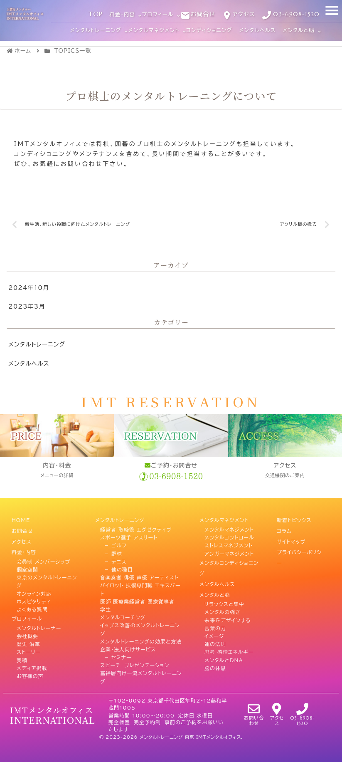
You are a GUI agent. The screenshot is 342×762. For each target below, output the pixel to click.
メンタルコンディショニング (228, 563)
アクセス (21, 535)
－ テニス (113, 559)
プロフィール (27, 606)
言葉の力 (215, 615)
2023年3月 (26, 307)
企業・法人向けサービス (128, 646)
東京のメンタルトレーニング (47, 570)
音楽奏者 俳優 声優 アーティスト (139, 575)
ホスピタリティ (34, 591)
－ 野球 (111, 551)
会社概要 (27, 623)
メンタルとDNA (223, 646)
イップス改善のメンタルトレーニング (140, 627)
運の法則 (215, 630)
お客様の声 (30, 663)
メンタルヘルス (28, 363)
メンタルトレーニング (36, 345)
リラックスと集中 (224, 591)
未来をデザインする (227, 606)
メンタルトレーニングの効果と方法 (141, 638)
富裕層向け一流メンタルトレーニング (141, 674)
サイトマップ (291, 535)
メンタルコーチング (122, 615)
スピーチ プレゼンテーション (134, 663)
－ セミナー (116, 654)
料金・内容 (24, 543)
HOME (21, 519)
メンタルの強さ (222, 598)
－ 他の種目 (116, 566)
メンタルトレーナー (39, 615)
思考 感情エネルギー (229, 638)
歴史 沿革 (28, 630)
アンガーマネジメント (229, 551)
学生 (105, 606)
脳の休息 (215, 654)
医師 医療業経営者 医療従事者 (137, 598)
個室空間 (27, 559)
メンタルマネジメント (224, 519)
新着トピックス (294, 519)
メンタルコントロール (229, 535)
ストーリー (29, 638)
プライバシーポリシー (299, 547)
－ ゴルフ (113, 543)
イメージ (214, 623)
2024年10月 (28, 288)
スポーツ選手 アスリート (128, 535)
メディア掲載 (32, 654)
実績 (22, 646)
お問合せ (22, 526)
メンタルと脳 (214, 583)
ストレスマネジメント (228, 543)
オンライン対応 (34, 583)
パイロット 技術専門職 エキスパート (140, 587)
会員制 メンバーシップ (43, 551)
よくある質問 (32, 598)
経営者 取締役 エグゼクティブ (136, 526)
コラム (284, 526)
